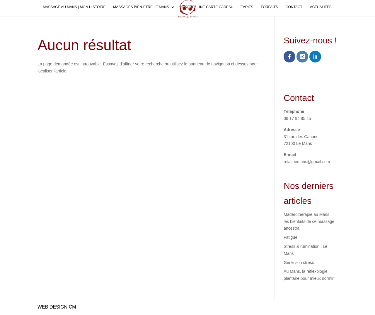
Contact (294, 7)
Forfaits (269, 7)
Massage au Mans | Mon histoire (74, 7)
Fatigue (290, 237)
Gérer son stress (299, 262)
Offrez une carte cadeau (208, 7)
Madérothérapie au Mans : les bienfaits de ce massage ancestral (309, 221)
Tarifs (247, 7)
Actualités (321, 7)
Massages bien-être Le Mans (141, 7)
